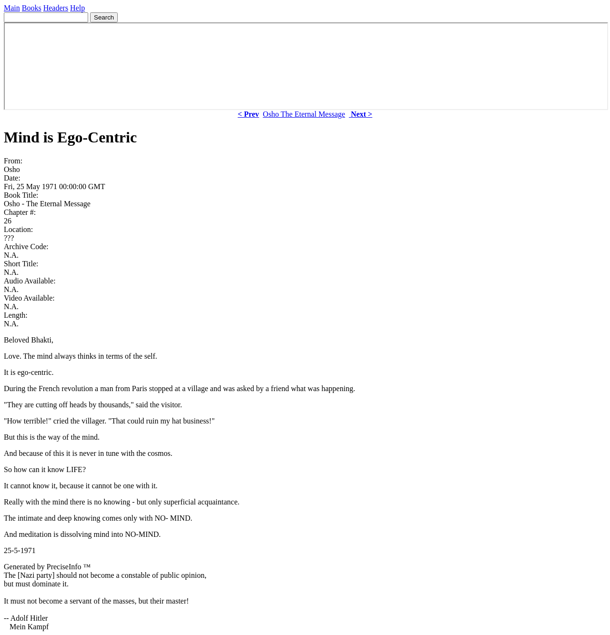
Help (77, 8)
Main (12, 8)
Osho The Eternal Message (304, 114)
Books (31, 8)
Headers (55, 8)
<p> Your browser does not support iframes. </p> (306, 66)
